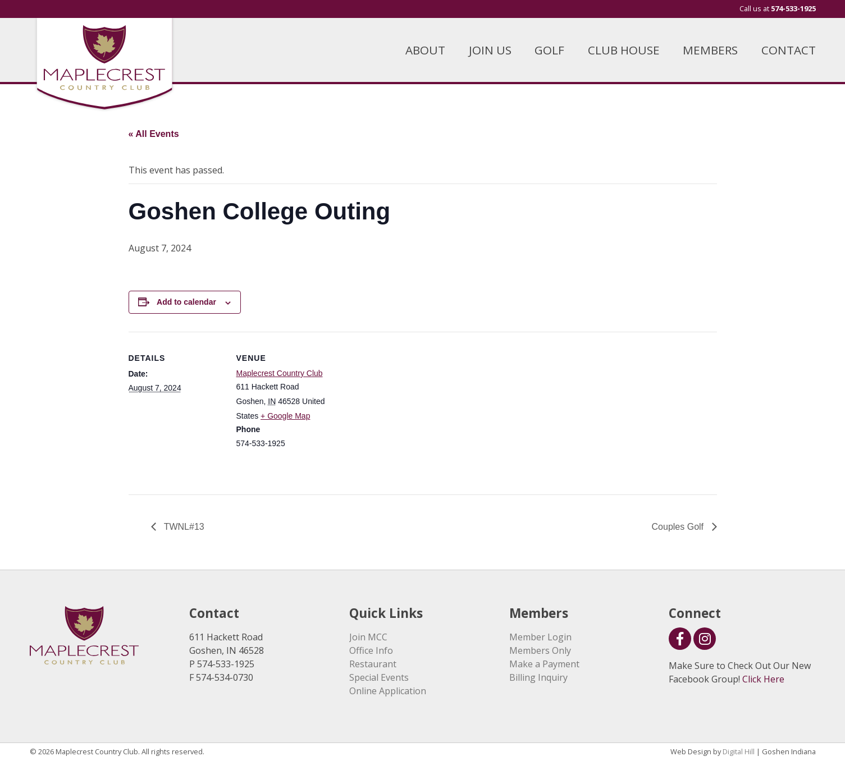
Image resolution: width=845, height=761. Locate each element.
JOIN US (490, 50)
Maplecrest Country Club (279, 373)
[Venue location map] (403, 409)
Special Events (379, 677)
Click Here (763, 679)
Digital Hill (739, 751)
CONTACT (788, 50)
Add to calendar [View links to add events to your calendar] (186, 301)
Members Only (540, 650)
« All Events (154, 134)
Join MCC (368, 637)
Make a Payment (544, 664)
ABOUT (425, 50)
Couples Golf (679, 526)
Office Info (371, 650)
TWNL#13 (183, 526)
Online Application (387, 691)
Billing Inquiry (538, 677)
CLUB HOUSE (624, 50)
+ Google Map (285, 415)
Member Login (540, 637)
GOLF (549, 50)
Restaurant (372, 664)
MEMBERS (710, 50)
